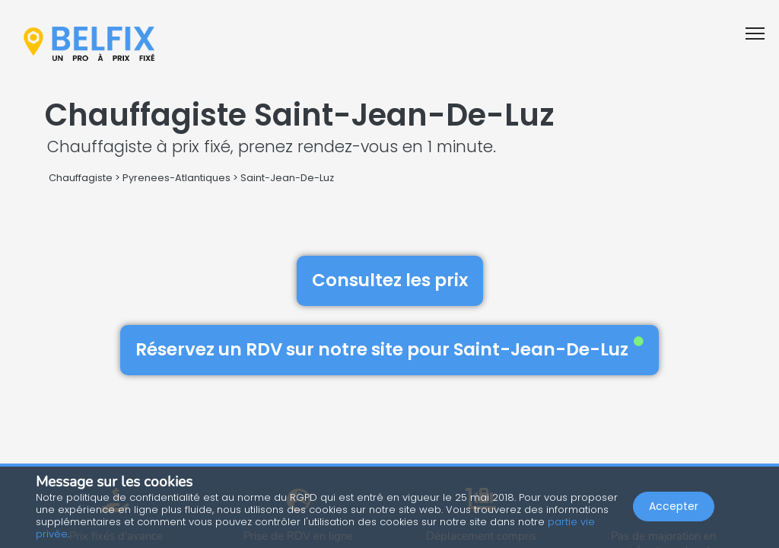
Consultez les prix (390, 280)
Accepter (673, 507)
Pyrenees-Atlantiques (176, 177)
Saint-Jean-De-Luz (287, 177)
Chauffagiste (81, 177)
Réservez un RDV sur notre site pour (389, 349)
